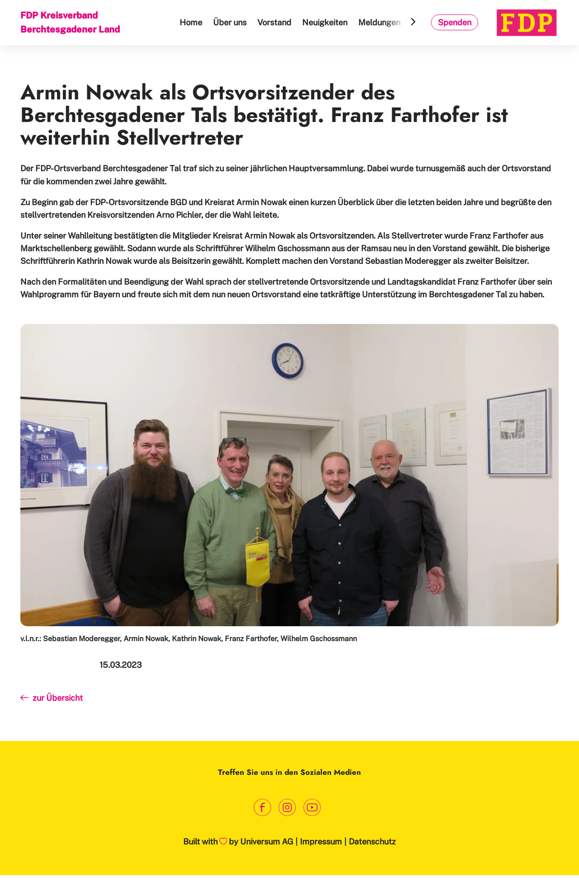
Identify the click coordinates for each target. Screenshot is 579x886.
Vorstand (274, 22)
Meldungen (379, 22)
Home (191, 22)
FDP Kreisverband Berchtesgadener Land (70, 22)
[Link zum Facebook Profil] (262, 807)
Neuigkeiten (324, 22)
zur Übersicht (51, 698)
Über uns (230, 22)
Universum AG (266, 841)
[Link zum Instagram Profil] (287, 807)
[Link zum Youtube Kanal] (312, 807)
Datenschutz (372, 841)
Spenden (454, 22)
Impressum (321, 841)
